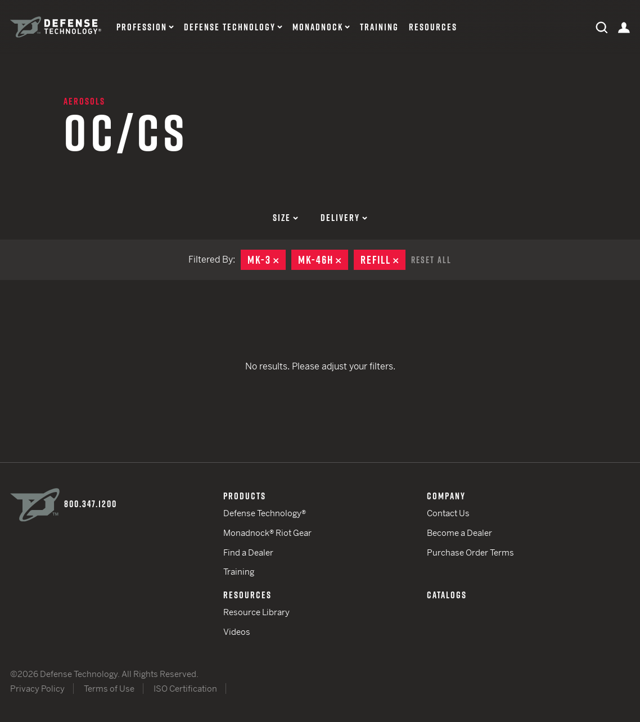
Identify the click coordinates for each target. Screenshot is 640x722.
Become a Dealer (459, 532)
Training (379, 27)
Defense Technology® (264, 513)
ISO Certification (185, 688)
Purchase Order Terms (470, 552)
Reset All (431, 260)
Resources (433, 27)
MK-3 (266, 260)
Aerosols (84, 101)
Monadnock (317, 27)
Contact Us (448, 513)
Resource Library (256, 612)
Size (285, 217)
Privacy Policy (37, 688)
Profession (141, 27)
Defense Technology (230, 27)
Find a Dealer (248, 552)
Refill (382, 260)
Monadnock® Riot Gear (267, 532)
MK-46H (323, 260)
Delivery (344, 217)
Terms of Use (109, 688)
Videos (236, 631)
